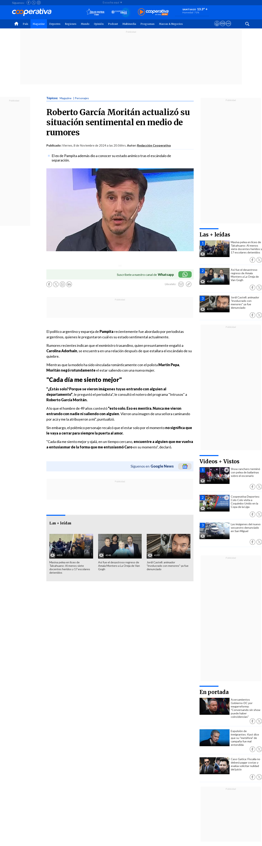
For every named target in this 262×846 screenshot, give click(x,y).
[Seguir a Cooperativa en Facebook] (29, 2)
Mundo (85, 23)
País (25, 23)
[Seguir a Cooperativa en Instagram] (39, 2)
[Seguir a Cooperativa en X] (34, 2)
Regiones (70, 23)
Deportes (54, 23)
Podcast (113, 23)
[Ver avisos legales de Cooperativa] (217, 27)
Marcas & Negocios (171, 23)
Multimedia (129, 23)
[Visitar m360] (222, 27)
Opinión (99, 23)
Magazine (39, 23)
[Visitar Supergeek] (228, 27)
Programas (147, 23)
